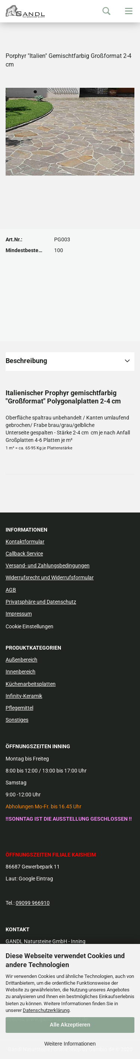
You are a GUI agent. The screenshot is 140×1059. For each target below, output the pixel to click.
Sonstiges (17, 720)
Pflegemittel (19, 708)
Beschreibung (26, 361)
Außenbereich (21, 660)
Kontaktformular (25, 542)
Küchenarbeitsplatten (31, 684)
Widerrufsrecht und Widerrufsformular (50, 577)
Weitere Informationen (70, 1044)
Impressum (19, 614)
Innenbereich (20, 672)
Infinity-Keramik (24, 696)
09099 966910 (33, 903)
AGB (11, 590)
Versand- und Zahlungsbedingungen (48, 566)
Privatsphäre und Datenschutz (41, 602)
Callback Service (24, 554)
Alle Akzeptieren (70, 1025)
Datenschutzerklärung (46, 1010)
